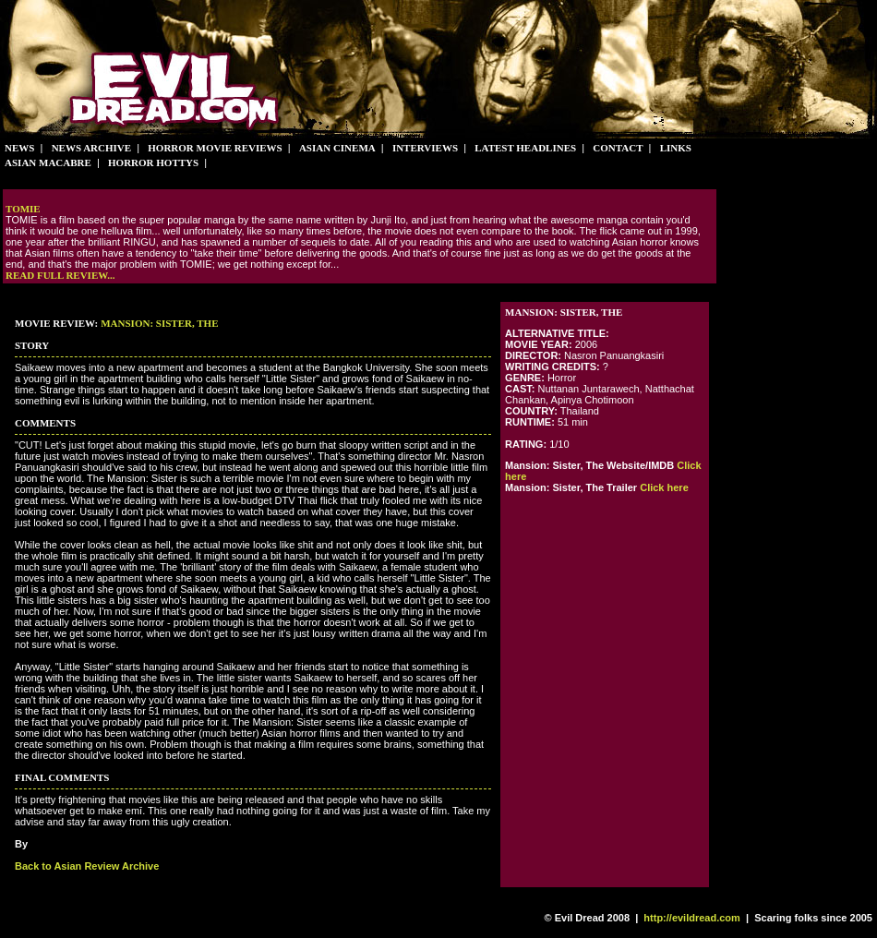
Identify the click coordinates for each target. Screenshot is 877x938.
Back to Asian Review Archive (87, 866)
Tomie (23, 208)
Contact (618, 147)
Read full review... (60, 275)
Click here (664, 487)
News (19, 147)
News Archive (92, 147)
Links (675, 147)
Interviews (425, 147)
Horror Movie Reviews (215, 147)
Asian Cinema (337, 147)
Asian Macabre (48, 162)
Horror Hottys (153, 162)
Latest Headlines (525, 147)
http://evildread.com (691, 917)
